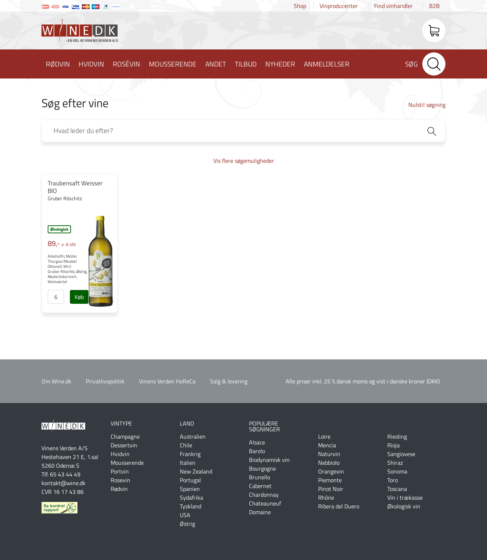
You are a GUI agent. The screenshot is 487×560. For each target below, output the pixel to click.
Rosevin (120, 480)
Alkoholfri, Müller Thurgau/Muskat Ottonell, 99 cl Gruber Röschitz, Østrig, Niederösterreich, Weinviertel (67, 269)
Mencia (327, 445)
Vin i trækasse (405, 497)
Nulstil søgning (427, 104)
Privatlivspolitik (105, 381)
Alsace (257, 442)
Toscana (397, 488)
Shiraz (395, 462)
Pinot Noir (330, 488)
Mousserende (173, 64)
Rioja (393, 445)
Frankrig (190, 454)
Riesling (397, 436)
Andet (215, 64)
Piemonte (330, 480)
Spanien (190, 488)
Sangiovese (401, 454)
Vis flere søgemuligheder (243, 160)
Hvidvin (91, 64)
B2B (434, 5)
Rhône (326, 497)
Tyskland (190, 506)
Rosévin (126, 64)
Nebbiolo (329, 462)
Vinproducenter (339, 5)
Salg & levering (229, 381)
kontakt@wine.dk (63, 483)
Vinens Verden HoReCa (167, 381)
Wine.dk (79, 32)
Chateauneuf (265, 503)
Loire (324, 436)
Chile (186, 445)
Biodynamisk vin (269, 459)
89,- (62, 243)
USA (185, 515)
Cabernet (260, 486)
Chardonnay (264, 494)
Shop (300, 5)
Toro (392, 480)
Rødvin (58, 64)
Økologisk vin (403, 506)
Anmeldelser (326, 64)
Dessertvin (124, 445)
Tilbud (246, 64)
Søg (411, 64)
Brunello (259, 477)
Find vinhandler (393, 5)
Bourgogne (262, 468)
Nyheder (280, 64)
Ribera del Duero (338, 506)
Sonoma (397, 471)
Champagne (125, 436)
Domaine (260, 512)
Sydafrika (191, 497)
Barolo (257, 451)
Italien (187, 462)
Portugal (190, 480)
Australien (193, 436)
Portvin (120, 471)
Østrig (187, 523)
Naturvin (329, 454)
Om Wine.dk (56, 381)
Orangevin (331, 471)
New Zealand (196, 471)
